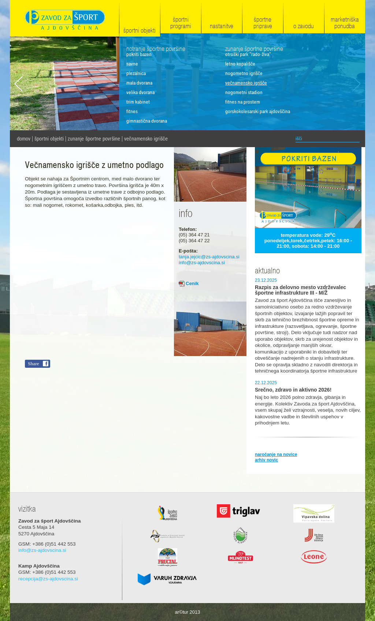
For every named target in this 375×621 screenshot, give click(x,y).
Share (33, 363)
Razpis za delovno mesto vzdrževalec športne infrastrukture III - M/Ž (300, 290)
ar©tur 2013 (187, 612)
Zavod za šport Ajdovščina (64, 19)
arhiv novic (266, 460)
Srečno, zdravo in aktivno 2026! (293, 390)
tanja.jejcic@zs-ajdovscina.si (209, 256)
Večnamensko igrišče (146, 138)
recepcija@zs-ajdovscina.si (48, 578)
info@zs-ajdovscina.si (202, 262)
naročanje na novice (276, 454)
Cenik (192, 283)
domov (23, 138)
